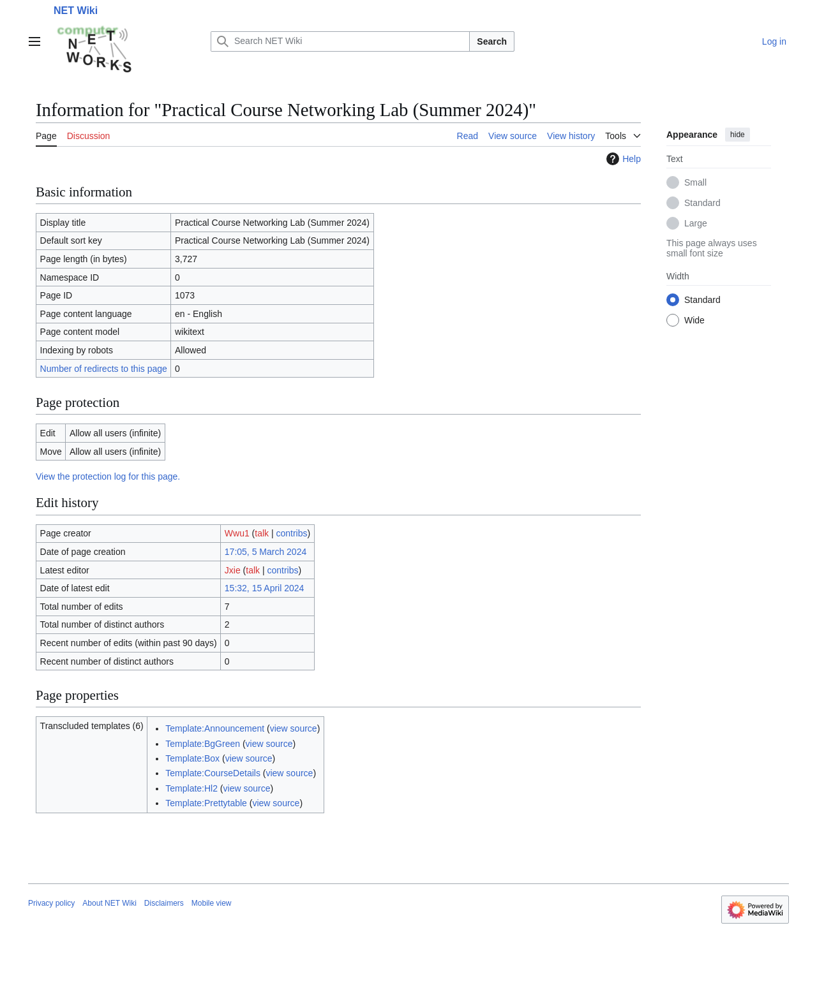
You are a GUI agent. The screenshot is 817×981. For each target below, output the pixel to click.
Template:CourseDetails (212, 773)
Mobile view (211, 903)
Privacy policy (51, 903)
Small (695, 182)
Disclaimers (164, 903)
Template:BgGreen (202, 744)
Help (622, 158)
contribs (292, 533)
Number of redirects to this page (103, 369)
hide (737, 134)
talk (262, 533)
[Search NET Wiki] (340, 41)
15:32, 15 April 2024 (264, 588)
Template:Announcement (214, 728)
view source (293, 728)
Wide (694, 320)
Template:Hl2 (191, 788)
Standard (702, 203)
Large (695, 223)
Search (492, 41)
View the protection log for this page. (108, 476)
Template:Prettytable (206, 803)
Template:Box (192, 758)
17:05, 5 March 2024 (265, 552)
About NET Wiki (109, 903)
